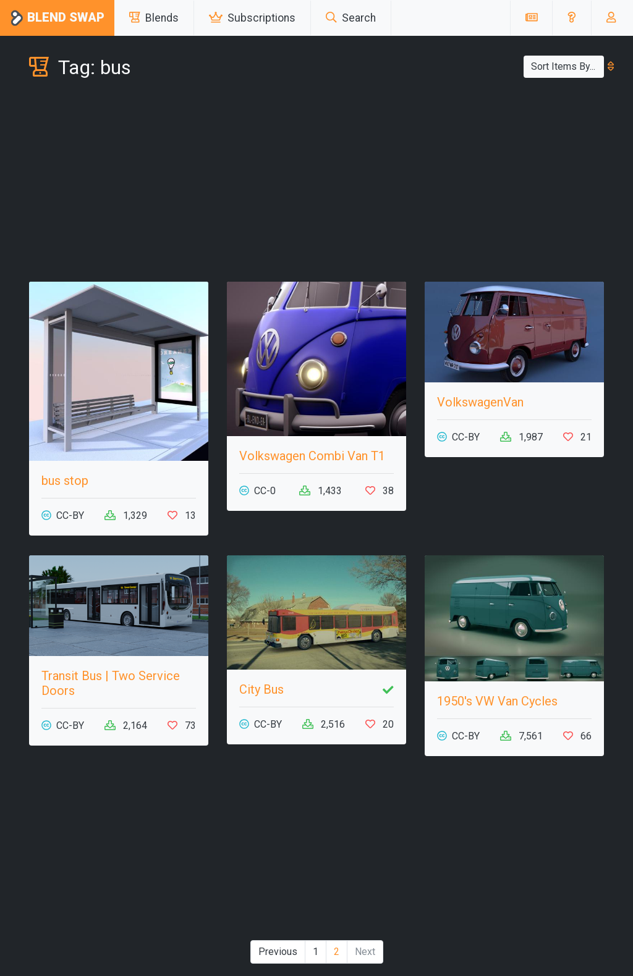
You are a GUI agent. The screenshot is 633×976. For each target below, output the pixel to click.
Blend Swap (57, 18)
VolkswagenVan (480, 402)
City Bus (261, 689)
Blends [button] (154, 18)
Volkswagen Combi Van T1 (312, 455)
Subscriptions (252, 18)
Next (365, 951)
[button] (571, 18)
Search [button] (351, 18)
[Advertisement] (316, 182)
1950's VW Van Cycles (497, 701)
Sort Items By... (567, 66)
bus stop (64, 480)
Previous (277, 951)
